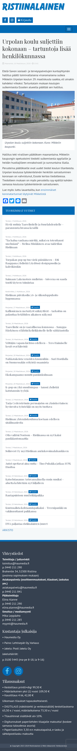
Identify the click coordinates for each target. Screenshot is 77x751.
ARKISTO (7, 530)
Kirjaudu (24, 20)
